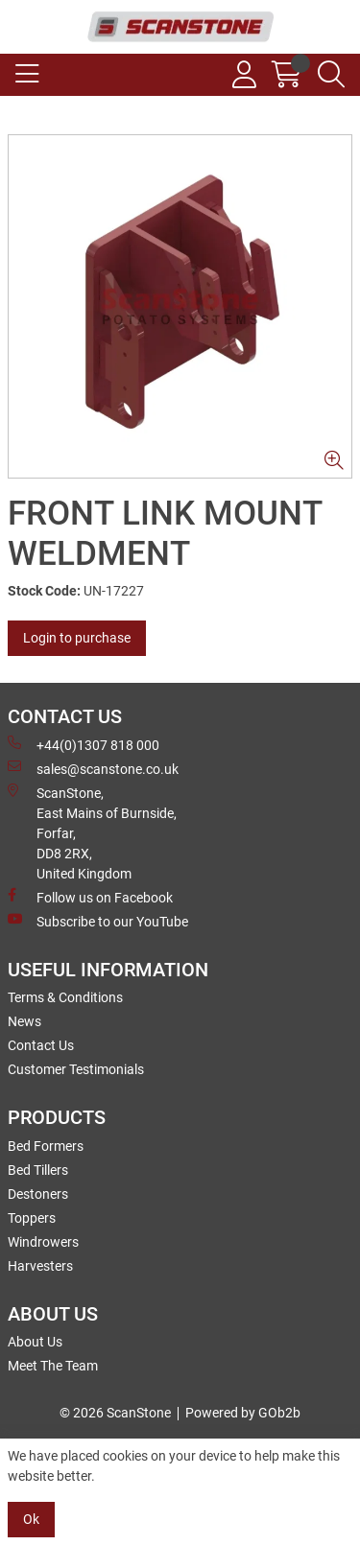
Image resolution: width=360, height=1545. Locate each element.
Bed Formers (46, 1146)
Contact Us (41, 1045)
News (24, 1021)
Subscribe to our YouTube (98, 920)
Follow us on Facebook (90, 896)
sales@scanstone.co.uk (93, 768)
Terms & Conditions (65, 997)
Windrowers (43, 1242)
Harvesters (40, 1266)
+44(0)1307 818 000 (83, 744)
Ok (31, 1519)
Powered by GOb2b (242, 1412)
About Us (35, 1341)
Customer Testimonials (76, 1069)
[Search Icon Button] (331, 75)
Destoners (38, 1194)
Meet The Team (53, 1365)
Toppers (32, 1218)
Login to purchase (77, 637)
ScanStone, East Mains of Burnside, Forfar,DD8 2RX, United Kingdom (92, 832)
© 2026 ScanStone (115, 1412)
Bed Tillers (38, 1170)
